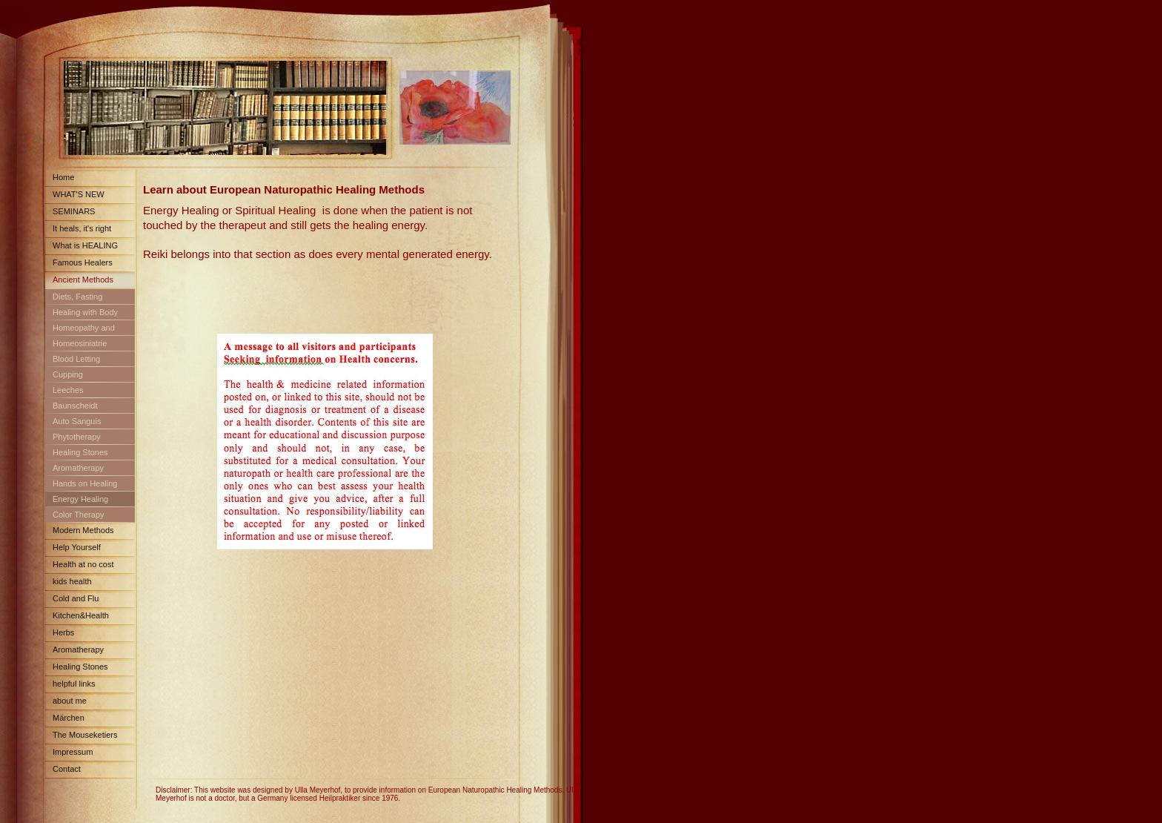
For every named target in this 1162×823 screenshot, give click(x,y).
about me (70, 700)
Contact (67, 768)
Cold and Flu (76, 598)
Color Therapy (78, 514)
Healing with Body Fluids (81, 315)
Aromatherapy (78, 467)
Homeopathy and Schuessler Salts (80, 330)
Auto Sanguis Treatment (73, 424)
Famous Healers (83, 262)
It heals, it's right (82, 228)
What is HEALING (85, 245)
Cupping (68, 374)
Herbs (63, 632)
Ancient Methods (83, 279)
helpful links (74, 683)
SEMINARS (74, 211)
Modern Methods (83, 530)
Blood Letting (76, 358)
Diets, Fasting (77, 296)
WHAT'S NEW (78, 194)
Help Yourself (77, 547)
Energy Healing (80, 499)
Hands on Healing (85, 483)
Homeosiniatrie (80, 343)
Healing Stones (80, 452)
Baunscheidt (75, 405)
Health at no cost (83, 564)
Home (63, 177)
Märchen (68, 717)
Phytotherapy (77, 436)
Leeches (68, 390)
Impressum (73, 751)
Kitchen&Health (81, 615)
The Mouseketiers (85, 734)
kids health (72, 581)
